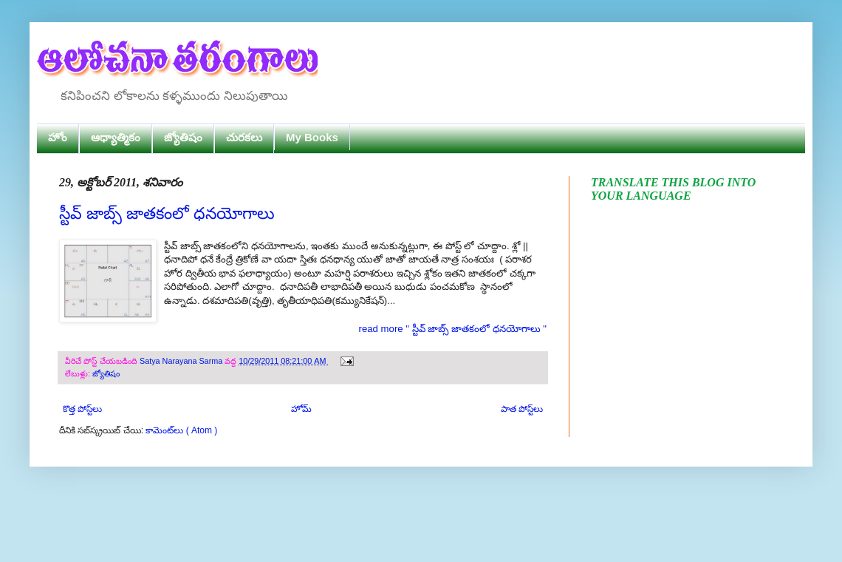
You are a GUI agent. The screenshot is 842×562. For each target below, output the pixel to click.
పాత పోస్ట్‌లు (522, 409)
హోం (57, 137)
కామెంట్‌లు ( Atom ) (181, 430)
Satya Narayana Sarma (182, 360)
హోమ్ (301, 409)
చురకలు (244, 137)
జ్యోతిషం (183, 137)
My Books (312, 137)
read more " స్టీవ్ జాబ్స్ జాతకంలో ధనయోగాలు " (453, 328)
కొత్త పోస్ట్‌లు (82, 409)
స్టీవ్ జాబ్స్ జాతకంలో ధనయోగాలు (167, 213)
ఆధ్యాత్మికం (115, 137)
